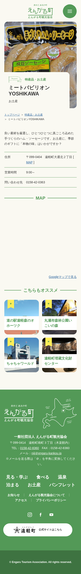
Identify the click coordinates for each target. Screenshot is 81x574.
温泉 (62, 477)
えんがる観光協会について (47, 495)
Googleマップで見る (63, 277)
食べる (42, 477)
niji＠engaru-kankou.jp (47, 453)
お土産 (34, 484)
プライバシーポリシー (51, 500)
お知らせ (14, 495)
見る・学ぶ (17, 477)
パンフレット (62, 484)
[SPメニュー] (70, 11)
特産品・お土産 (34, 114)
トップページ (12, 114)
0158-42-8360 (29, 448)
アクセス (21, 500)
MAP (29, 162)
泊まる (12, 484)
